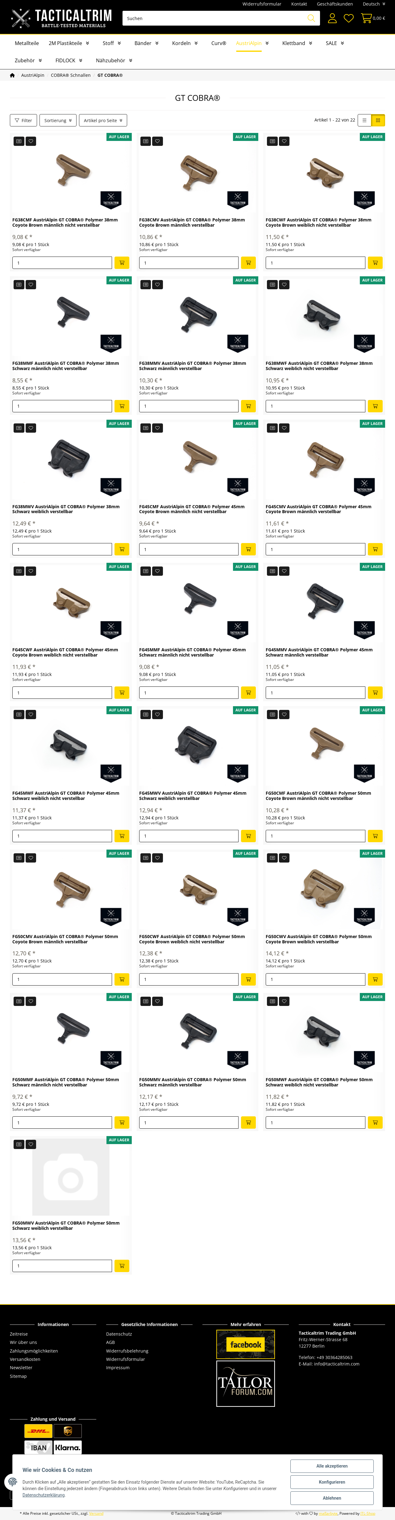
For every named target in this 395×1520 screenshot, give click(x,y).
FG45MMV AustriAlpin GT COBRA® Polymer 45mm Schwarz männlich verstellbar (319, 652)
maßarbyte (328, 1513)
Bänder (143, 43)
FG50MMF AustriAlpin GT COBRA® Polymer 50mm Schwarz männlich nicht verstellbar (65, 1082)
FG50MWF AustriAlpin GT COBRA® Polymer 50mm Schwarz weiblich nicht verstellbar (319, 1082)
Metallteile (27, 43)
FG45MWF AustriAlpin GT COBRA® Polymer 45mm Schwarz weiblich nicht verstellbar (65, 796)
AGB (110, 1342)
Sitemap (18, 1376)
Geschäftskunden (335, 4)
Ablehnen (332, 1498)
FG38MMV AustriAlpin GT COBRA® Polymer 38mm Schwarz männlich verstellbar (192, 366)
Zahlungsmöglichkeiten (34, 1351)
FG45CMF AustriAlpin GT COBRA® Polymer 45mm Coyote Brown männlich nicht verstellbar (192, 509)
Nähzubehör (110, 60)
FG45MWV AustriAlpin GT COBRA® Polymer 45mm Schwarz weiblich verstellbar (193, 796)
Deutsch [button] (371, 4)
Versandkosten (25, 1359)
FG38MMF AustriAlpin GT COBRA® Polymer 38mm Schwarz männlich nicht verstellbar (65, 366)
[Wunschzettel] (348, 18)
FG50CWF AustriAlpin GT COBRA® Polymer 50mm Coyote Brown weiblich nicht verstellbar (192, 939)
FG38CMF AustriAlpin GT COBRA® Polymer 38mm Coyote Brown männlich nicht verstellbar (65, 222)
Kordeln (181, 43)
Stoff (108, 43)
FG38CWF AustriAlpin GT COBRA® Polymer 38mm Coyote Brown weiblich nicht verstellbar (319, 222)
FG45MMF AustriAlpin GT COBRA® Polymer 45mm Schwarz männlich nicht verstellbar (192, 652)
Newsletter (21, 1367)
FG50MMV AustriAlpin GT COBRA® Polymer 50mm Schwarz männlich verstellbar (192, 1082)
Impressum (118, 1367)
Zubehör (25, 60)
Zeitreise (19, 1334)
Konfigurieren (332, 1482)
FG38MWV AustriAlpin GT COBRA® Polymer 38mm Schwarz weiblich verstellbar (66, 509)
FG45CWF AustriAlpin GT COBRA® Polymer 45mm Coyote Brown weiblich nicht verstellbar (65, 652)
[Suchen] (221, 18)
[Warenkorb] (371, 18)
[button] (332, 18)
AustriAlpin (249, 43)
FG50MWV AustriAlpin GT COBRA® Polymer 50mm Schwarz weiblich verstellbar (66, 1226)
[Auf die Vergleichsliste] (19, 141)
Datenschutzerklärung (43, 1495)
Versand (96, 1513)
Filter (23, 120)
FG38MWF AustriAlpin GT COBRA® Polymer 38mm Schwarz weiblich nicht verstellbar (319, 366)
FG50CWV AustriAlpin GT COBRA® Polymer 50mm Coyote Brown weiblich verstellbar (319, 939)
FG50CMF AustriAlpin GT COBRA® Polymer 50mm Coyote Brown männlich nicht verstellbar (318, 796)
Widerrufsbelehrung (127, 1351)
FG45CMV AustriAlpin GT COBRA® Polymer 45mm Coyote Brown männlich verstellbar (319, 509)
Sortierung (55, 120)
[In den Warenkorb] (121, 263)
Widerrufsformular (262, 4)
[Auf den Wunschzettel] (31, 141)
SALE (331, 43)
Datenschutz (119, 1334)
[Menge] (62, 263)
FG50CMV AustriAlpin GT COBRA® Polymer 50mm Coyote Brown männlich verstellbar (65, 939)
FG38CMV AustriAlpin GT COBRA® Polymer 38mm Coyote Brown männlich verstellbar (192, 222)
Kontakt (299, 4)
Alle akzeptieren (331, 1466)
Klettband (293, 43)
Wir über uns (23, 1342)
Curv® (218, 43)
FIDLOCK (65, 60)
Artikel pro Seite (100, 120)
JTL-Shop (367, 1513)
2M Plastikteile (65, 43)
